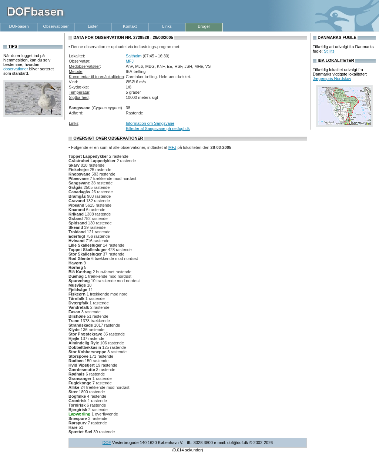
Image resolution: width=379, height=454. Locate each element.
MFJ (130, 61)
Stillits (329, 51)
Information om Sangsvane (150, 123)
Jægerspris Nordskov (332, 78)
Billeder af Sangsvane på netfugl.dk (158, 128)
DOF (107, 442)
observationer (15, 69)
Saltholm (134, 56)
